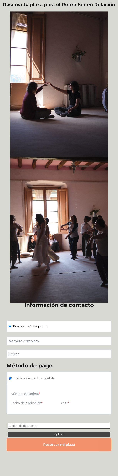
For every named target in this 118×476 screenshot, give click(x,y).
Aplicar (59, 434)
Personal (18, 326)
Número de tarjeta (25, 394)
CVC (64, 403)
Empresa (37, 326)
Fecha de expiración (26, 403)
